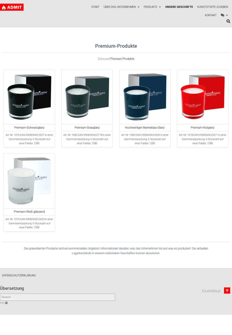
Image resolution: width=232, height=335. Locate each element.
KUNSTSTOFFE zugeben (212, 7)
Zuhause (103, 77)
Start (95, 7)
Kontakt (211, 15)
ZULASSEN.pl (210, 291)
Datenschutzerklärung (19, 275)
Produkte (152, 7)
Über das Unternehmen (122, 7)
